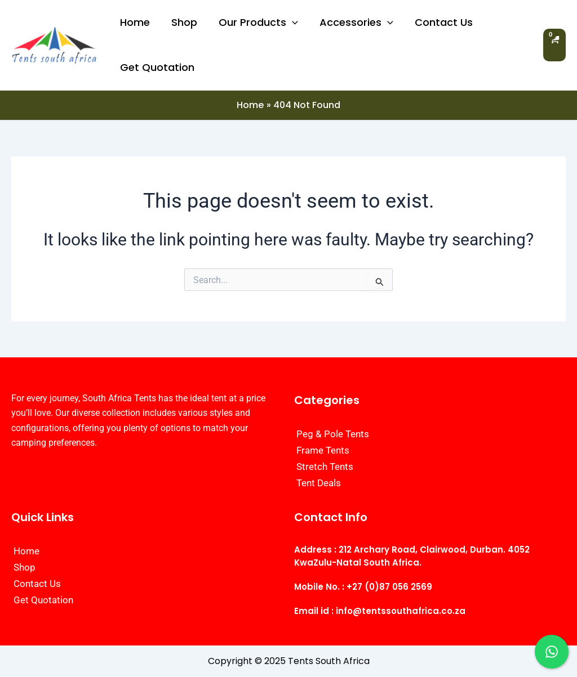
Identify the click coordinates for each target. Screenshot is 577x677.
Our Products (255, 22)
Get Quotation (156, 67)
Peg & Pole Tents (332, 434)
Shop (183, 22)
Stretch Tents (324, 466)
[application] (289, 22)
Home (134, 22)
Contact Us (439, 22)
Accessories (352, 22)
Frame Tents (322, 450)
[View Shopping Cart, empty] (554, 45)
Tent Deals (318, 482)
